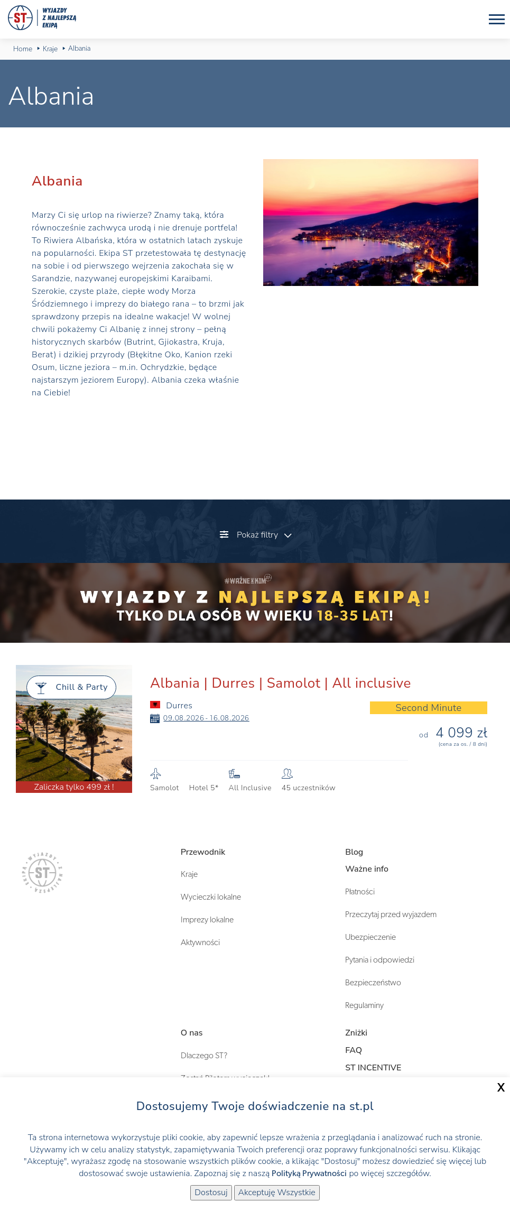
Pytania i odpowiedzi (379, 960)
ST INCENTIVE (373, 1068)
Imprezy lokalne (207, 920)
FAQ (353, 1050)
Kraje (189, 874)
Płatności (360, 892)
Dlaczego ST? (204, 1055)
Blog (354, 852)
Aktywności (200, 942)
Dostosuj (210, 1192)
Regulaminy (364, 1005)
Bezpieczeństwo (373, 982)
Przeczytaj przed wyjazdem (391, 914)
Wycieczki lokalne (211, 897)
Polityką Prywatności (309, 1173)
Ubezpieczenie (370, 937)
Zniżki (356, 1033)
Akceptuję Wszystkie (277, 1192)
